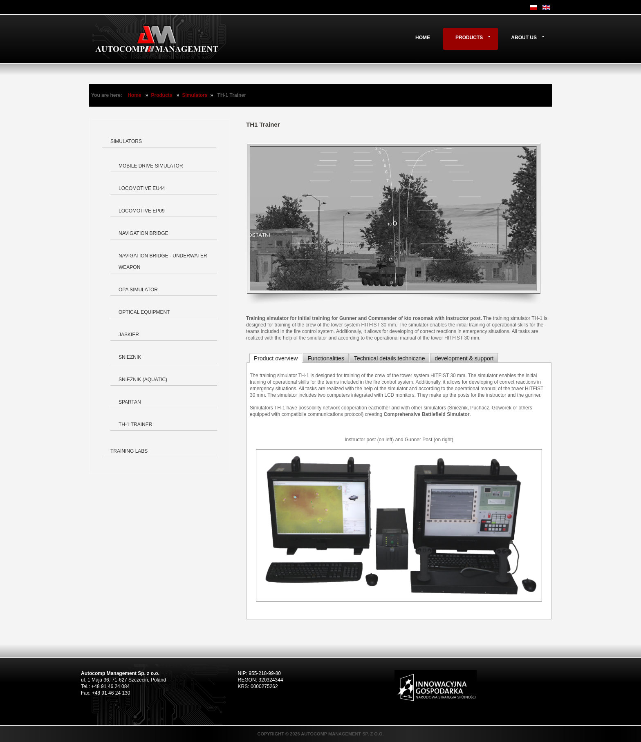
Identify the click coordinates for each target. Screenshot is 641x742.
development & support (464, 358)
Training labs (129, 451)
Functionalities (325, 358)
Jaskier (129, 334)
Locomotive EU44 (142, 188)
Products (469, 37)
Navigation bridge (143, 233)
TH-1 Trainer (135, 424)
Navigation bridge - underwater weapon (163, 261)
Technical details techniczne (389, 358)
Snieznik (130, 357)
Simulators (195, 95)
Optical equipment (144, 312)
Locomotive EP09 (142, 211)
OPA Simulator (138, 290)
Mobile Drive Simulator (151, 166)
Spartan (130, 402)
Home (422, 37)
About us (524, 37)
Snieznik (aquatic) (143, 379)
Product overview (276, 358)
